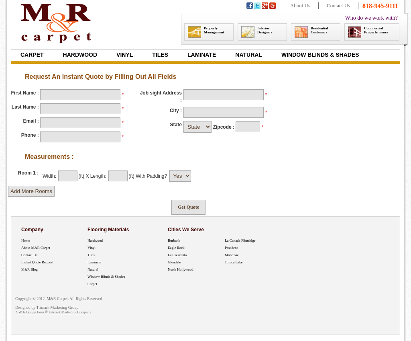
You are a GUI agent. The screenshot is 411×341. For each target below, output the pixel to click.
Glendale (174, 262)
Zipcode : (224, 127)
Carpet (32, 54)
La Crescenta (177, 255)
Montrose (232, 255)
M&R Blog (29, 269)
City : (176, 110)
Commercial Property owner (368, 32)
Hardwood (80, 54)
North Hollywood (180, 269)
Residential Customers (311, 32)
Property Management (206, 32)
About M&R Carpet (35, 248)
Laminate (201, 54)
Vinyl (124, 54)
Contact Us (338, 5)
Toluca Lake (234, 262)
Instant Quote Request (37, 262)
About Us (300, 5)
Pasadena (231, 248)
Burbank (174, 240)
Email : (31, 121)
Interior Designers (257, 32)
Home (25, 240)
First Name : (25, 93)
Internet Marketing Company (70, 312)
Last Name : (25, 107)
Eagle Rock (176, 248)
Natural (248, 54)
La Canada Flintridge (240, 240)
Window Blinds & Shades (320, 54)
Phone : (30, 135)
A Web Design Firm (30, 312)
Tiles (160, 54)
